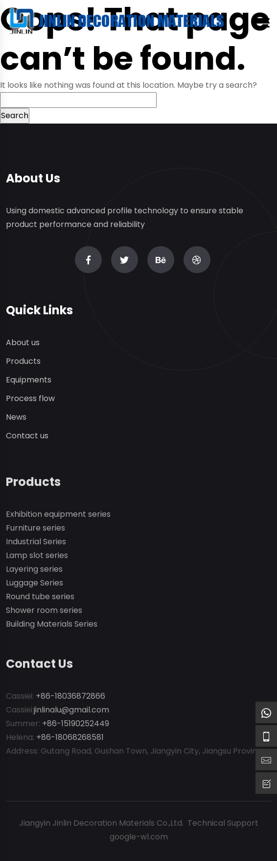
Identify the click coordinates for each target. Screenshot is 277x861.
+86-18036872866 (70, 699)
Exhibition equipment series (58, 517)
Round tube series (40, 600)
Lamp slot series (37, 558)
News (16, 417)
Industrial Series (36, 545)
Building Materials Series (51, 627)
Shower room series (44, 613)
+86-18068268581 (70, 740)
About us (23, 343)
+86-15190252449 (75, 727)
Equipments (28, 380)
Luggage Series (34, 586)
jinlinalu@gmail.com (71, 713)
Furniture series (35, 531)
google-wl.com (139, 836)
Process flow (30, 399)
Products (23, 361)
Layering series (34, 572)
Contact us (27, 436)
